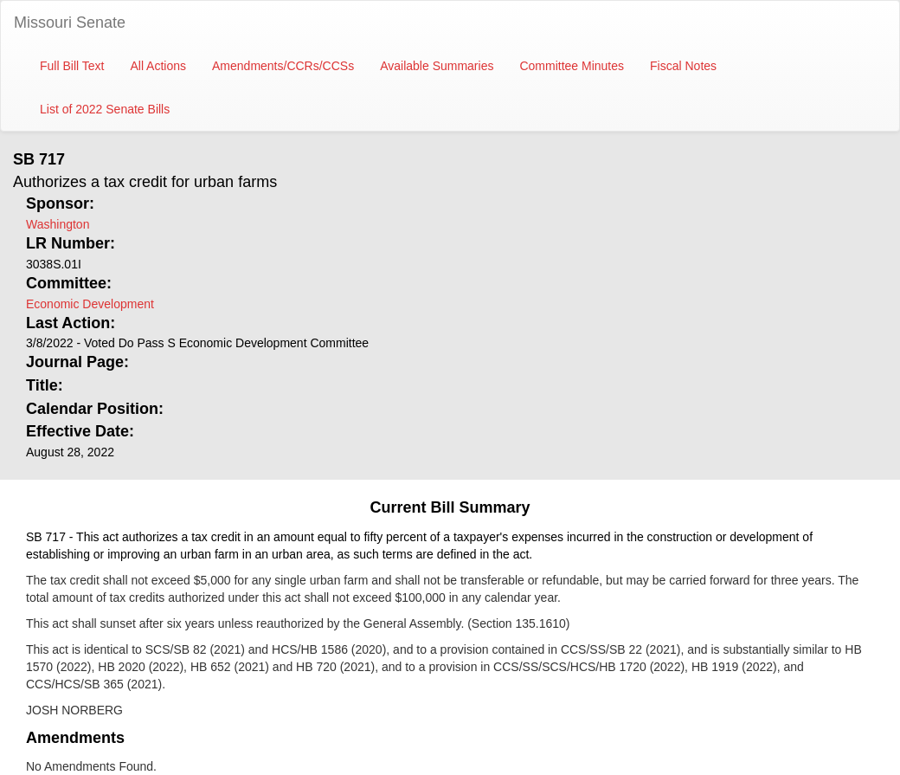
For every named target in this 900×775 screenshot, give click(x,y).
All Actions (158, 66)
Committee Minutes (571, 66)
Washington (57, 224)
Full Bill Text (72, 66)
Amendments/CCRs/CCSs (283, 66)
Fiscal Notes (683, 66)
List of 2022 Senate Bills (105, 109)
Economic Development (90, 304)
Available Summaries (436, 66)
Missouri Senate (69, 22)
